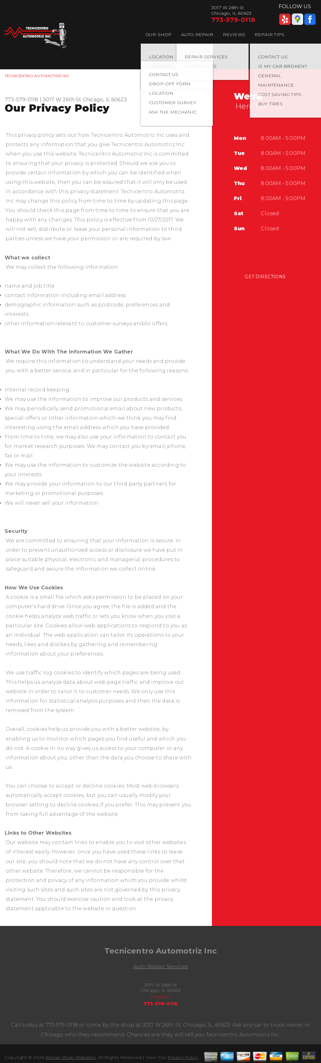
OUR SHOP (158, 34)
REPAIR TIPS (269, 34)
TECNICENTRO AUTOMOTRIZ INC (37, 75)
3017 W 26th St (62, 100)
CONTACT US (160, 52)
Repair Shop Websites (70, 1057)
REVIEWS (234, 34)
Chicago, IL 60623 (105, 100)
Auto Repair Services (160, 967)
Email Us (161, 996)
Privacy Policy (182, 1057)
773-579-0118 (233, 20)
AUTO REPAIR (197, 34)
